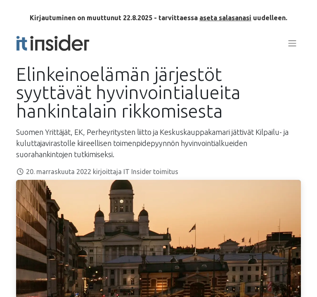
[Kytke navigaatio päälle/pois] (292, 43)
